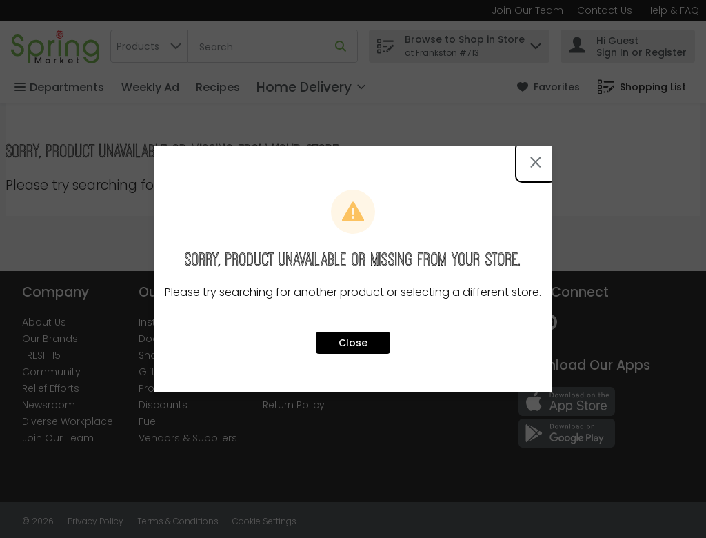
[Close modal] (535, 162)
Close (353, 343)
